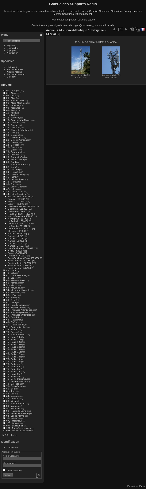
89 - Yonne (11, 406)
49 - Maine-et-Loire (15, 280)
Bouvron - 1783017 (17, 201)
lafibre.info (108, 25)
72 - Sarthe (11, 329)
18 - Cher (11, 132)
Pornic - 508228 (16, 253)
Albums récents (14, 72)
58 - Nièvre (11, 295)
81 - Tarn (10, 391)
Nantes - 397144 (16, 236)
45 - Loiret (11, 270)
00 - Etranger (12, 90)
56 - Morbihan (13, 292)
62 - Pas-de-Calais (15, 305)
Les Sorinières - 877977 (20, 228)
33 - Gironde (12, 169)
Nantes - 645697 (16, 245)
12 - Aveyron (12, 117)
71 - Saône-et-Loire (15, 327)
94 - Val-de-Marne (15, 416)
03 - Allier (11, 98)
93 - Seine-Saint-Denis (17, 413)
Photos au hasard (16, 74)
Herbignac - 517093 (18, 218)
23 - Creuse (12, 142)
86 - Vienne (12, 401)
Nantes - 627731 (16, 243)
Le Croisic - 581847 (17, 226)
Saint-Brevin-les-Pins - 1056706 (23, 258)
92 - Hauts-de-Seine (16, 411)
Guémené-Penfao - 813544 (21, 206)
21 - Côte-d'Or (13, 137)
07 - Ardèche (12, 105)
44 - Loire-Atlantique (16, 194)
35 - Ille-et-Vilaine (15, 174)
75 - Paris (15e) (14, 349)
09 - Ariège (11, 110)
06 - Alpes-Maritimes (16, 103)
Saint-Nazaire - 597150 (19, 268)
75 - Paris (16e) (14, 351)
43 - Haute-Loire (14, 191)
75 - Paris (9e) (13, 376)
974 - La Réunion (14, 425)
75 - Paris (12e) (14, 342)
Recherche (12, 48)
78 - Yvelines (12, 383)
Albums (6, 84)
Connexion (12, 447)
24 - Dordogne (13, 144)
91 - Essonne (12, 408)
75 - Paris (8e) (13, 374)
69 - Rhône (11, 322)
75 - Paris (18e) (14, 356)
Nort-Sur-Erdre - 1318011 (20, 248)
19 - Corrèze (12, 135)
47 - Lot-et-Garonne (16, 275)
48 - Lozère (12, 278)
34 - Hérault (12, 172)
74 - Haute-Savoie (15, 334)
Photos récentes (15, 69)
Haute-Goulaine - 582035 (20, 216)
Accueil (51, 30)
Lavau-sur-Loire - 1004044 (21, 223)
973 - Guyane (13, 423)
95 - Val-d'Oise (13, 418)
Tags (9, 45)
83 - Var (10, 393)
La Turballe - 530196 (18, 221)
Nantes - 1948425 (17, 233)
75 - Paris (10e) (14, 337)
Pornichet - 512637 (17, 255)
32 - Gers (11, 167)
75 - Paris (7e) (13, 371)
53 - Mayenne (13, 287)
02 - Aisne (11, 95)
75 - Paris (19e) (14, 359)
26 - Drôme (11, 149)
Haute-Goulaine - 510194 (20, 213)
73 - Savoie (12, 332)
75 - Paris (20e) (14, 361)
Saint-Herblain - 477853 (19, 260)
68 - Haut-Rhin (13, 319)
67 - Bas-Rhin (13, 317)
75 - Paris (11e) (14, 339)
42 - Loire (11, 189)
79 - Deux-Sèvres (15, 386)
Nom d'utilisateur (11, 456)
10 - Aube (11, 112)
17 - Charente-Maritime (17, 130)
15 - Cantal (11, 125)
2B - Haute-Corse (15, 159)
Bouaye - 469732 (16, 199)
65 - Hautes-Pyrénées (17, 312)
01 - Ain (10, 93)
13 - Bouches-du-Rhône (18, 120)
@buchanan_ (86, 25)
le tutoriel (90, 19)
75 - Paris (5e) (13, 366)
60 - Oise (10, 300)
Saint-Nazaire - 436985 (19, 265)
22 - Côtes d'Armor (15, 140)
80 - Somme (12, 388)
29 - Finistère (12, 154)
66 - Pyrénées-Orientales (18, 314)
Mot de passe (9, 463)
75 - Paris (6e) (13, 369)
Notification (12, 53)
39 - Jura (10, 184)
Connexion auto (12, 470)
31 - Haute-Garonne (16, 164)
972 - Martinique (14, 420)
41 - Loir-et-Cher (14, 186)
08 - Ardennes (13, 108)
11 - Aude (11, 115)
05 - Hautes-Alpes (15, 100)
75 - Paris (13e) (14, 344)
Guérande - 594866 (17, 211)
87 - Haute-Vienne (15, 403)
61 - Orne (11, 302)
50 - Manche (12, 282)
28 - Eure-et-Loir (14, 152)
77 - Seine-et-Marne (16, 381)
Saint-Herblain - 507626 (19, 263)
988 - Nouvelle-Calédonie (19, 430)
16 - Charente (13, 127)
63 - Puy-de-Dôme (15, 307)
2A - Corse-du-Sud (15, 157)
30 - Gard (11, 162)
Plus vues (12, 67)
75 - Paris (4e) (13, 364)
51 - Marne (11, 285)
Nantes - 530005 (16, 241)
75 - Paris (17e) (14, 354)
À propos (11, 50)
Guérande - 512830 (17, 209)
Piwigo (142, 486)
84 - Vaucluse (13, 396)
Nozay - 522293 (16, 250)
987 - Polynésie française (18, 428)
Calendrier (12, 76)
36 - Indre (11, 177)
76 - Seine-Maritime (16, 379)
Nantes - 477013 (16, 238)
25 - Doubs (11, 147)
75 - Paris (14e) (14, 347)
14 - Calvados (13, 122)
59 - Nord (11, 297)
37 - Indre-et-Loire (15, 179)
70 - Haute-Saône (15, 324)
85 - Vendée (12, 398)
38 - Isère (11, 181)
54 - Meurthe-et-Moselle (18, 290)
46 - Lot (10, 273)
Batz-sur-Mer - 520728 (19, 196)
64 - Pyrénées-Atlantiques (19, 310)
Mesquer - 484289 (17, 231)
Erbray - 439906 (16, 204)
